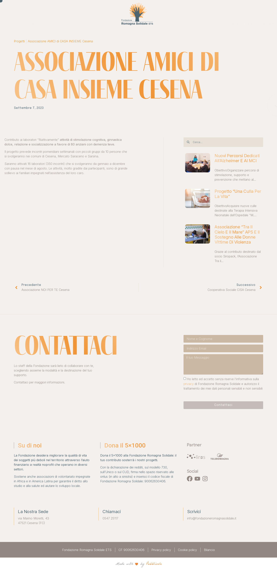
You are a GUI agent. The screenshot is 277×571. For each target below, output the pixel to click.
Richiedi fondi (174, 23)
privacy (228, 384)
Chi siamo (59, 23)
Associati (103, 23)
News (221, 23)
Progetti (81, 23)
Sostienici (201, 23)
